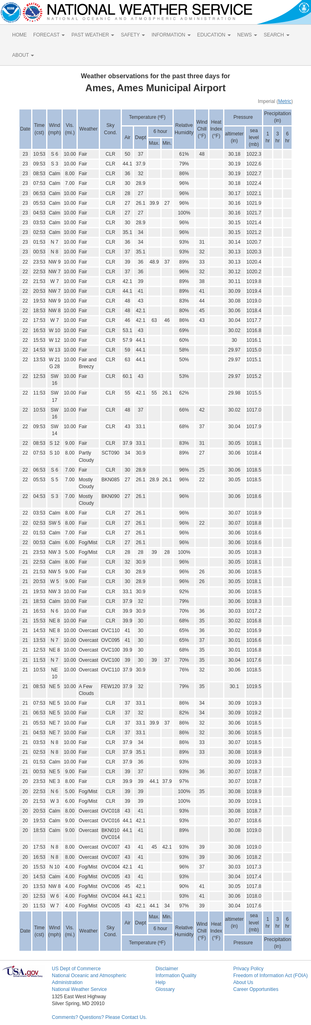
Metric (285, 101)
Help (161, 982)
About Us (243, 982)
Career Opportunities (255, 989)
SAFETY (133, 35)
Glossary (165, 989)
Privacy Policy (248, 968)
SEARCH (276, 35)
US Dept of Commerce (76, 968)
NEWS (247, 35)
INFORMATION (170, 35)
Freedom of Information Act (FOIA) (270, 975)
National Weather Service (79, 989)
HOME (19, 35)
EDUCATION (214, 35)
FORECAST (49, 35)
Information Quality (176, 975)
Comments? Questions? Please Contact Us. (99, 1017)
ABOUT (23, 55)
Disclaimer (167, 968)
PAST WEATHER (92, 35)
